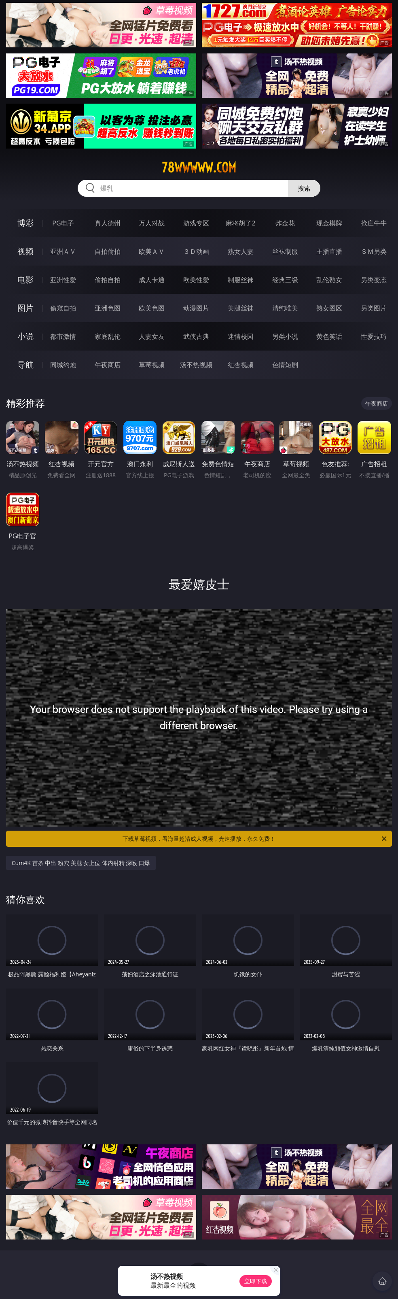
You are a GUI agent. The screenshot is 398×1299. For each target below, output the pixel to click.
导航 (25, 364)
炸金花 (285, 223)
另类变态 (374, 279)
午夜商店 (108, 364)
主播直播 (329, 251)
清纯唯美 (285, 308)
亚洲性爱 (63, 279)
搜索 (304, 188)
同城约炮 (63, 364)
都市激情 (63, 336)
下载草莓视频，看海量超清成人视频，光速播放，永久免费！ (255, 839)
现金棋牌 (329, 223)
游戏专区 (196, 223)
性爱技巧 (374, 336)
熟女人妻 (241, 251)
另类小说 (285, 336)
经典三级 (285, 279)
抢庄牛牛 (374, 223)
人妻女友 (152, 336)
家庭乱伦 (108, 336)
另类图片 (374, 308)
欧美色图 (152, 308)
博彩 (25, 222)
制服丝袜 (241, 279)
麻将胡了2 (240, 223)
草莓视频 (152, 364)
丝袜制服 (285, 251)
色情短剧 (285, 364)
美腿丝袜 (241, 308)
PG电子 (63, 223)
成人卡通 (152, 279)
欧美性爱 (196, 279)
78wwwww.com (199, 167)
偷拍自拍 (108, 279)
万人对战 (152, 223)
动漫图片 (196, 308)
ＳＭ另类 (374, 251)
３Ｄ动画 (196, 251)
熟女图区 (329, 308)
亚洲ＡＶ (63, 251)
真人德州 (108, 223)
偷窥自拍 (63, 308)
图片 (25, 307)
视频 (25, 251)
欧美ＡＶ (152, 251)
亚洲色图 (108, 308)
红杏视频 (241, 364)
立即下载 (255, 1281)
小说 (25, 336)
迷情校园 (241, 336)
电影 (25, 279)
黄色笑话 (329, 336)
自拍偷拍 (108, 251)
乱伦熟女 (329, 279)
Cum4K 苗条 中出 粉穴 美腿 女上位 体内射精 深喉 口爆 (81, 863)
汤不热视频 (196, 364)
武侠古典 (196, 336)
